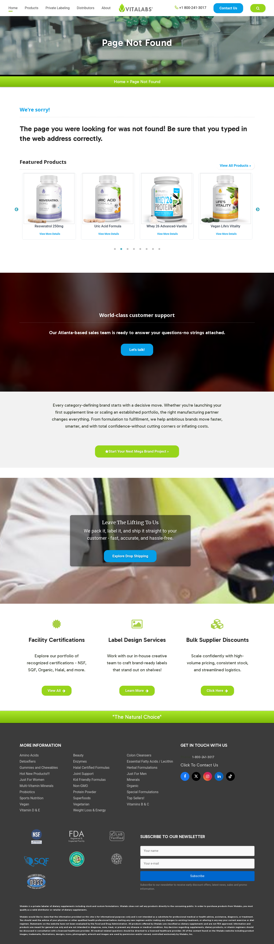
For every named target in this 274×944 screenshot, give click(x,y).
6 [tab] (147, 247)
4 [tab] (134, 247)
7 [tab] (153, 247)
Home (13, 8)
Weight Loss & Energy (89, 808)
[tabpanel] (49, 207)
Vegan (24, 802)
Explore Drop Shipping (130, 554)
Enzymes (80, 759)
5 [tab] (140, 247)
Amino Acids (29, 753)
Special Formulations (142, 790)
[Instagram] (207, 774)
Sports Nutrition (32, 796)
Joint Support (83, 772)
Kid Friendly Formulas (89, 778)
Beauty (78, 753)
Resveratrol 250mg (49, 224)
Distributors (85, 8)
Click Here (217, 688)
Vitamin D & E (30, 808)
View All (57, 688)
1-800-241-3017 (203, 755)
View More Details (50, 231)
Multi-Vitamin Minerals (37, 784)
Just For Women (32, 778)
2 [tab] (121, 247)
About (106, 8)
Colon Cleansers (139, 753)
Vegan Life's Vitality (225, 224)
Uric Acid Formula (107, 224)
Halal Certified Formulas (91, 765)
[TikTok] (230, 774)
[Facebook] (184, 774)
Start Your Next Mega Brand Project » (137, 449)
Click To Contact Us (199, 762)
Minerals (133, 778)
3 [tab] (127, 247)
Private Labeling (57, 8)
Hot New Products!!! (35, 772)
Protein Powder (84, 790)
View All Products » (235, 163)
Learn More (137, 688)
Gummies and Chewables (39, 765)
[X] (196, 774)
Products (31, 8)
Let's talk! (137, 347)
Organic (132, 784)
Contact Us (228, 8)
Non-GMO (80, 784)
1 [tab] (115, 247)
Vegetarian (81, 802)
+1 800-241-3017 (191, 8)
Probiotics (27, 790)
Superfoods (82, 796)
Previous (16, 207)
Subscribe (197, 874)
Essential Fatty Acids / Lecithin (150, 759)
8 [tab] (159, 247)
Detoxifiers (28, 759)
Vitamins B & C (138, 802)
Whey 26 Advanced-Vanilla (166, 224)
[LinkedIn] (219, 774)
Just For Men (137, 772)
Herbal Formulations (142, 765)
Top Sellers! (135, 796)
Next (258, 207)
